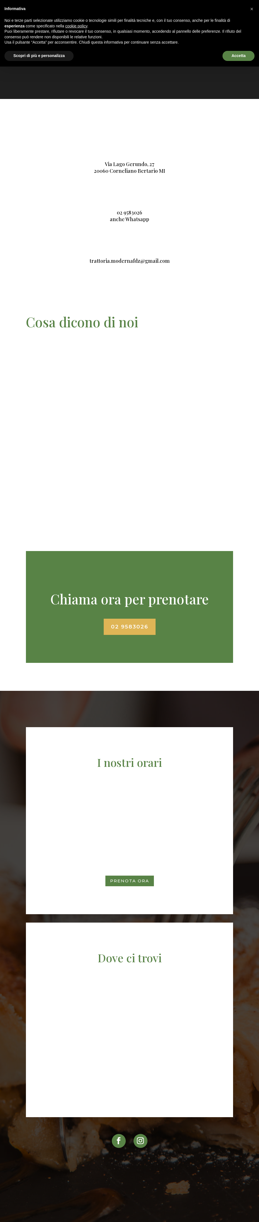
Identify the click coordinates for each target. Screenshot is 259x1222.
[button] (251, 8)
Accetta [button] (238, 55)
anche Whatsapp (129, 219)
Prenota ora (129, 880)
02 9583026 (129, 212)
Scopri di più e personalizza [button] (39, 55)
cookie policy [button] (76, 26)
